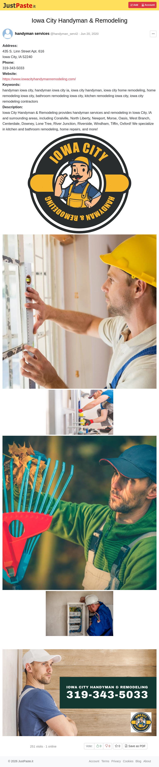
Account (148, 5)
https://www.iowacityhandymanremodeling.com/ (39, 79)
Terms (105, 761)
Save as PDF (135, 746)
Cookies (128, 761)
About (147, 761)
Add (134, 5)
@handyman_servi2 (64, 33)
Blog (138, 761)
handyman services (32, 34)
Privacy (116, 761)
